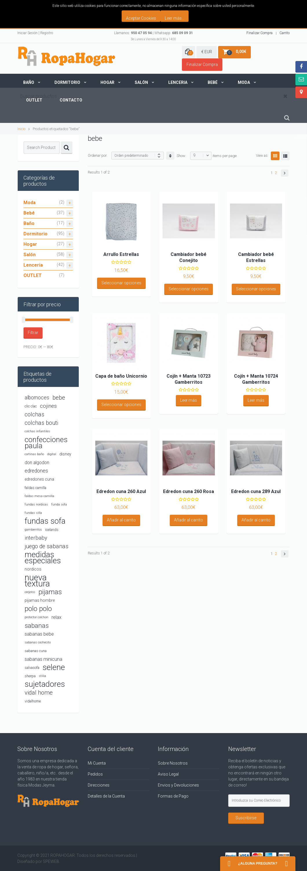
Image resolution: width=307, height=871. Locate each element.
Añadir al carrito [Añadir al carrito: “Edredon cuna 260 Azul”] (121, 520)
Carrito (284, 33)
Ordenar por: (97, 155)
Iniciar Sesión (27, 33)
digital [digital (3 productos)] (51, 454)
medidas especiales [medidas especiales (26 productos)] (43, 558)
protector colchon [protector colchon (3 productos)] (36, 617)
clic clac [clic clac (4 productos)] (31, 406)
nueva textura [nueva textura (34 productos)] (37, 580)
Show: (181, 156)
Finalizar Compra (259, 33)
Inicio (21, 129)
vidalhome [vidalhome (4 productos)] (33, 701)
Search (66, 147)
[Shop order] (137, 156)
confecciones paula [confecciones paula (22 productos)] (46, 443)
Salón (141, 82)
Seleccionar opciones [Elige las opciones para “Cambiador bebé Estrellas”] (256, 289)
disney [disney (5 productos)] (65, 454)
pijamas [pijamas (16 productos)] (50, 592)
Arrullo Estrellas (121, 254)
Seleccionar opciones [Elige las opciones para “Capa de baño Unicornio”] (121, 404)
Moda (244, 82)
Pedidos (95, 774)
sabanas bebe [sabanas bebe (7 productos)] (39, 634)
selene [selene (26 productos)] (54, 667)
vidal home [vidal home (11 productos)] (39, 692)
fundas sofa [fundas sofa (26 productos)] (45, 521)
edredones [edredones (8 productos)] (36, 471)
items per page (225, 156)
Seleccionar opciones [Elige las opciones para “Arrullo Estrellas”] (121, 283)
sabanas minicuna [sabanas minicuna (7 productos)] (43, 659)
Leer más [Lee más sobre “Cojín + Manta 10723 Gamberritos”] (188, 400)
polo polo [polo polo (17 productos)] (38, 609)
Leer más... (174, 18)
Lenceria (177, 82)
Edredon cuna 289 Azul (256, 491)
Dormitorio (67, 82)
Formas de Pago (173, 796)
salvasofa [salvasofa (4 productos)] (32, 667)
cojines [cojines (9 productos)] (48, 406)
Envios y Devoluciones (178, 785)
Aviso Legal (168, 774)
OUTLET (32, 275)
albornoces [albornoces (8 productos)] (37, 398)
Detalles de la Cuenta (106, 796)
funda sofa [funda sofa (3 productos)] (59, 504)
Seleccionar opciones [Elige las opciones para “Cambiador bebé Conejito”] (189, 289)
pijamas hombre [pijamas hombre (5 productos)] (40, 600)
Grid (275, 156)
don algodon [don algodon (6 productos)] (37, 462)
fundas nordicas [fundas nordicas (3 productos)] (36, 504)
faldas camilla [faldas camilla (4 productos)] (35, 488)
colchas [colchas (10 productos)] (34, 414)
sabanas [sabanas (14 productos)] (37, 625)
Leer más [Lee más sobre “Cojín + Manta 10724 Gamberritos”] (256, 400)
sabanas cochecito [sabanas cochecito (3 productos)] (38, 642)
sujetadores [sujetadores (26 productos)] (45, 684)
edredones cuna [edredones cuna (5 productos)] (39, 479)
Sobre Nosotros (173, 763)
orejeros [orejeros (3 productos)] (30, 592)
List (285, 156)
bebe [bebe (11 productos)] (58, 397)
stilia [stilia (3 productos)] (42, 676)
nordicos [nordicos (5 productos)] (33, 569)
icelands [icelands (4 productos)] (52, 529)
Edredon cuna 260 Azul (121, 491)
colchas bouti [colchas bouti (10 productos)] (41, 423)
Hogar (107, 82)
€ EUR (206, 51)
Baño (28, 82)
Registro (46, 33)
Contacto (71, 100)
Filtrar (33, 332)
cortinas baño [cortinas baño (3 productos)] (34, 454)
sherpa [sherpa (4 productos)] (30, 676)
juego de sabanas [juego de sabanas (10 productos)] (46, 546)
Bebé (213, 82)
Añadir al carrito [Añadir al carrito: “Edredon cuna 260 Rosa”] (188, 520)
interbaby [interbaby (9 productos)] (36, 538)
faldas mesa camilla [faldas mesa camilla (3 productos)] (39, 496)
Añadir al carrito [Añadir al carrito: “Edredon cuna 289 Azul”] (256, 520)
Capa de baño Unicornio (121, 376)
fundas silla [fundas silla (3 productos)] (33, 513)
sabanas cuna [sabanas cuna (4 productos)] (36, 651)
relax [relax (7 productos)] (56, 617)
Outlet (34, 100)
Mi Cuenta (97, 763)
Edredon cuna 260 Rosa (188, 491)
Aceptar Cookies (141, 18)
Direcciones (98, 785)
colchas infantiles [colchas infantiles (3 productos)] (37, 431)
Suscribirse (245, 817)
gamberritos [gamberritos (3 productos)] (33, 530)
